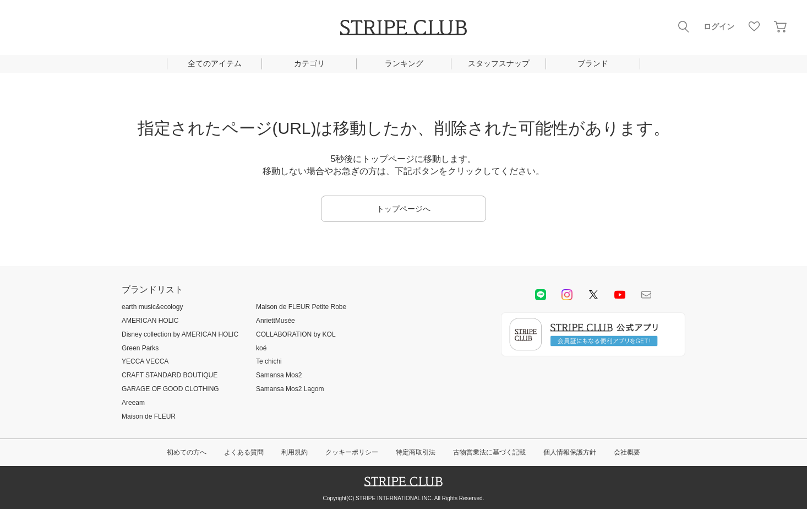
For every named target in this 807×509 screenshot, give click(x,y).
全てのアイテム (215, 63)
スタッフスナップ (499, 63)
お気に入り (754, 26)
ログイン (719, 26)
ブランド (592, 63)
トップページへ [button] (403, 208)
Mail (646, 295)
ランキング (404, 63)
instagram (567, 295)
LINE (541, 295)
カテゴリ (309, 63)
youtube (620, 295)
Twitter (593, 295)
